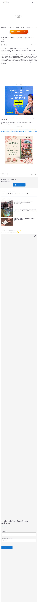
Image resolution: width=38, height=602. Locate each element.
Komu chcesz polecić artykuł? (7, 538)
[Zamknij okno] (35, 236)
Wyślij (7, 547)
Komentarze (11, 27)
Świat (10, 199)
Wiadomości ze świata (18, 203)
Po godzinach (29, 27)
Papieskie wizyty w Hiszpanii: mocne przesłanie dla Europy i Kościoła (23, 201)
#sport (2, 194)
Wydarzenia (4, 27)
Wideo (22, 27)
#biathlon (17, 194)
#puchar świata (9, 194)
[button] (33, 2)
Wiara (17, 27)
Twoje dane (4, 531)
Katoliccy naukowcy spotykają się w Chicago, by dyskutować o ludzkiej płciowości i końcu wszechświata (25, 211)
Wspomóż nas (19, 185)
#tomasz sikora (26, 194)
